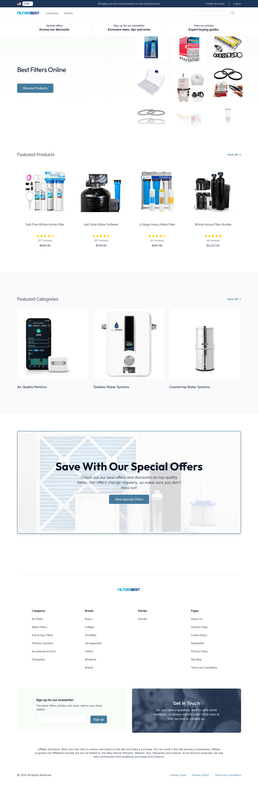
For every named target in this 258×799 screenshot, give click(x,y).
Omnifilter (90, 635)
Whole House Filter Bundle (213, 224)
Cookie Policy (199, 635)
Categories (52, 13)
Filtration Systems (42, 643)
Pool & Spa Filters (42, 635)
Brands (68, 13)
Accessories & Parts (44, 651)
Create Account (215, 3)
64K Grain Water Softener (101, 224)
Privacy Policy (199, 651)
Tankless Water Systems (111, 387)
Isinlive (89, 651)
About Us (196, 618)
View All (234, 154)
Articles (142, 618)
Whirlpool (90, 659)
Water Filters (39, 627)
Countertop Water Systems (189, 387)
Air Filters (37, 618)
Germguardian (93, 643)
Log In (237, 3)
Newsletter (197, 643)
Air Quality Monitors (32, 387)
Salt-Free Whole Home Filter (45, 224)
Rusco (88, 618)
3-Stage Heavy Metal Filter (157, 224)
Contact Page (199, 627)
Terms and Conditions (204, 667)
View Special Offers (129, 499)
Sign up (99, 719)
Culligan (89, 627)
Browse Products (35, 88)
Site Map (196, 659)
